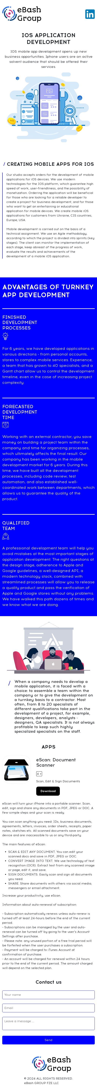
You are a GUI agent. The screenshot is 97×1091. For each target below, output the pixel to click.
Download (48, 791)
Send (48, 1040)
